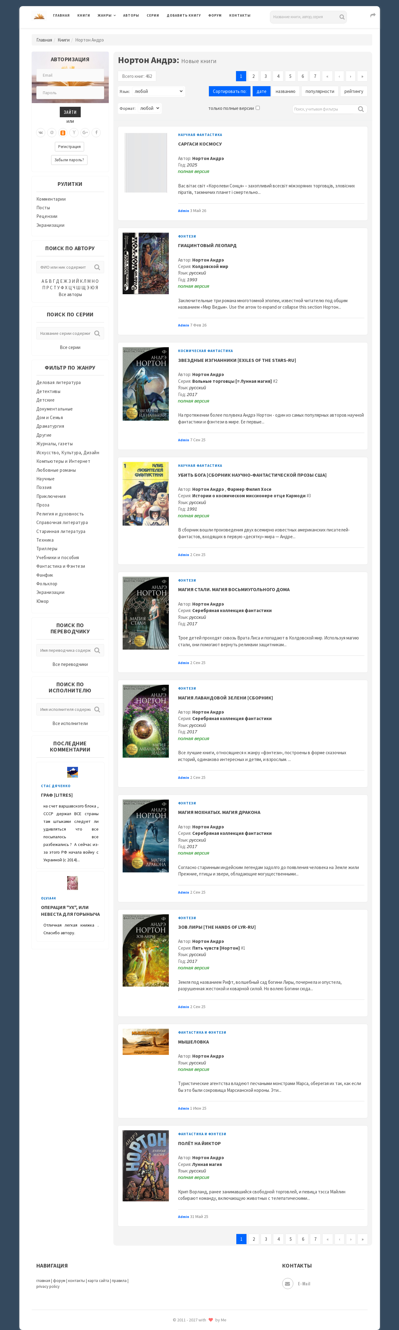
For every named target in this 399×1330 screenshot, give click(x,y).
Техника (45, 540)
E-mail (296, 1283)
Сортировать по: (229, 91)
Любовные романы (56, 470)
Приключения (51, 496)
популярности (320, 91)
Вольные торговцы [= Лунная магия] (232, 381)
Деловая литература (58, 382)
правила (119, 1280)
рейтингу (353, 91)
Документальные (54, 409)
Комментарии (51, 199)
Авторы (131, 15)
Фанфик (44, 575)
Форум (215, 15)
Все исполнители (70, 723)
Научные (45, 479)
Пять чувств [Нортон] (216, 948)
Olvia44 (48, 898)
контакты (76, 1280)
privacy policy (47, 1286)
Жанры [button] (105, 15)
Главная (61, 15)
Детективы (48, 391)
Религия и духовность (60, 514)
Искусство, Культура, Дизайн (68, 452)
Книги (83, 15)
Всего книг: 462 (137, 76)
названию (285, 91)
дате (262, 91)
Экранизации (50, 225)
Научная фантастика (200, 135)
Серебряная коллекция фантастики (232, 610)
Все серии (70, 347)
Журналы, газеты (54, 444)
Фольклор (47, 584)
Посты (43, 207)
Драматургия (50, 426)
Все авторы (70, 294)
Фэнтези (187, 236)
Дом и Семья (49, 417)
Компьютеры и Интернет (63, 461)
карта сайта (98, 1280)
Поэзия (44, 487)
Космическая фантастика (205, 351)
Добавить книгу (184, 15)
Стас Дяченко (56, 786)
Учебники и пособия (57, 557)
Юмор (42, 601)
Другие (44, 435)
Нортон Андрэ (208, 158)
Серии (153, 15)
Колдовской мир (210, 266)
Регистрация (69, 146)
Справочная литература (62, 522)
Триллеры (47, 548)
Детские (45, 400)
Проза (43, 505)
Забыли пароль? (69, 159)
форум (59, 1280)
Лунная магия (207, 1164)
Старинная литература (61, 531)
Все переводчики (70, 664)
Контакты (240, 15)
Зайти (70, 112)
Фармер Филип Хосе (249, 489)
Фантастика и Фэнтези (60, 566)
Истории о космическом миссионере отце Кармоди (249, 496)
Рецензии (47, 216)
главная (43, 1280)
